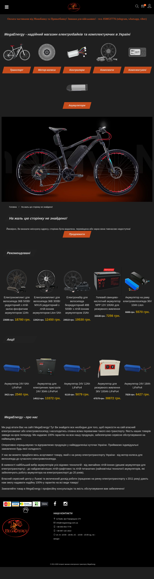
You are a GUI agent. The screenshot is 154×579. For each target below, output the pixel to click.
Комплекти (107, 70)
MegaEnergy (91, 564)
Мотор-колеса (47, 70)
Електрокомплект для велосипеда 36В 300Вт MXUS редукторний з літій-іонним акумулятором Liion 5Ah (47, 305)
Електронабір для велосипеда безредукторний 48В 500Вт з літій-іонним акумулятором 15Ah (77, 305)
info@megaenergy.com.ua (67, 523)
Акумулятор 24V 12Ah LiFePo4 (77, 385)
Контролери (77, 70)
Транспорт (17, 70)
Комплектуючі (137, 70)
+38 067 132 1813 (63, 531)
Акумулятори (77, 105)
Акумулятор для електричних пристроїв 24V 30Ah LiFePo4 (46, 387)
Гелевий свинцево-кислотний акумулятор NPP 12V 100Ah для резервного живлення (107, 303)
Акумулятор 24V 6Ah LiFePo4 (16, 385)
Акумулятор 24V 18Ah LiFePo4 (137, 385)
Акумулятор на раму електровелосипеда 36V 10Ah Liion (137, 301)
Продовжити (77, 234)
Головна (13, 207)
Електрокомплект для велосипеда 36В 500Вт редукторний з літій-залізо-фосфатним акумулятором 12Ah (16, 305)
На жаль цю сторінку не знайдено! (37, 207)
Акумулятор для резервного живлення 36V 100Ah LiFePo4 (107, 387)
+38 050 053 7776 (63, 527)
